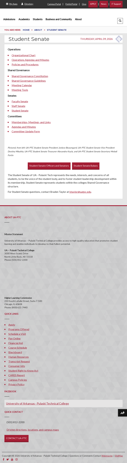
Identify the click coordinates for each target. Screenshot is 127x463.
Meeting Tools (20, 89)
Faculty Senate (20, 101)
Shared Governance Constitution (30, 76)
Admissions (9, 19)
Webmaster (107, 455)
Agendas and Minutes (24, 126)
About (78, 19)
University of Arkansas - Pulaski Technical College (37, 403)
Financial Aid (15, 343)
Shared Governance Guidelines (29, 80)
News (103, 4)
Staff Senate (18, 105)
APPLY (93, 4)
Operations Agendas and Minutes (30, 59)
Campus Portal (54, 4)
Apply (11, 324)
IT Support (116, 4)
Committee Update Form (26, 131)
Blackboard (15, 352)
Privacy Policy (16, 384)
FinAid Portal (71, 4)
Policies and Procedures (25, 64)
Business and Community (59, 19)
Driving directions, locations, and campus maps (33, 429)
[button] (120, 21)
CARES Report (16, 375)
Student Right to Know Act (23, 370)
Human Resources (18, 356)
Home (26, 30)
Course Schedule (17, 347)
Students (37, 19)
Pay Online (14, 338)
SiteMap (119, 455)
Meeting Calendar (22, 85)
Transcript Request (19, 361)
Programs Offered (18, 329)
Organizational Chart (23, 55)
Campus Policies (17, 379)
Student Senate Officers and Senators (49, 165)
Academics (24, 19)
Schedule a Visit (17, 333)
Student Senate (20, 110)
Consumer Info (16, 366)
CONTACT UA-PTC (16, 438)
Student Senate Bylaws (86, 165)
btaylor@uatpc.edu (80, 191)
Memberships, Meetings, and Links (31, 122)
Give (84, 4)
